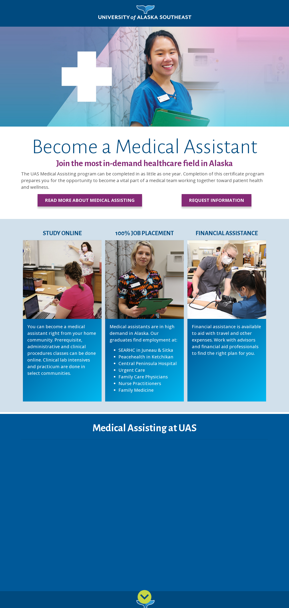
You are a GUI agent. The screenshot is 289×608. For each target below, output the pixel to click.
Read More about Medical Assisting (90, 200)
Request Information (216, 200)
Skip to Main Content (21, 4)
